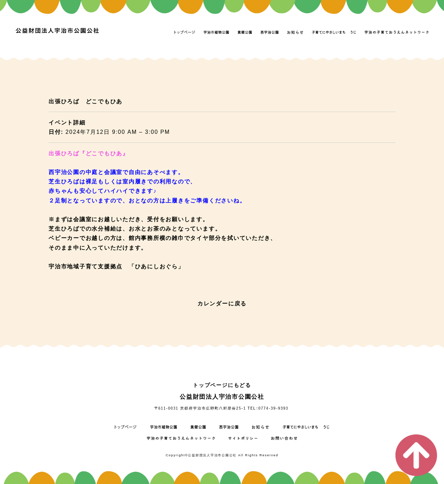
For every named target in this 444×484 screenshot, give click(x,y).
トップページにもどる (222, 385)
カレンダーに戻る (222, 303)
